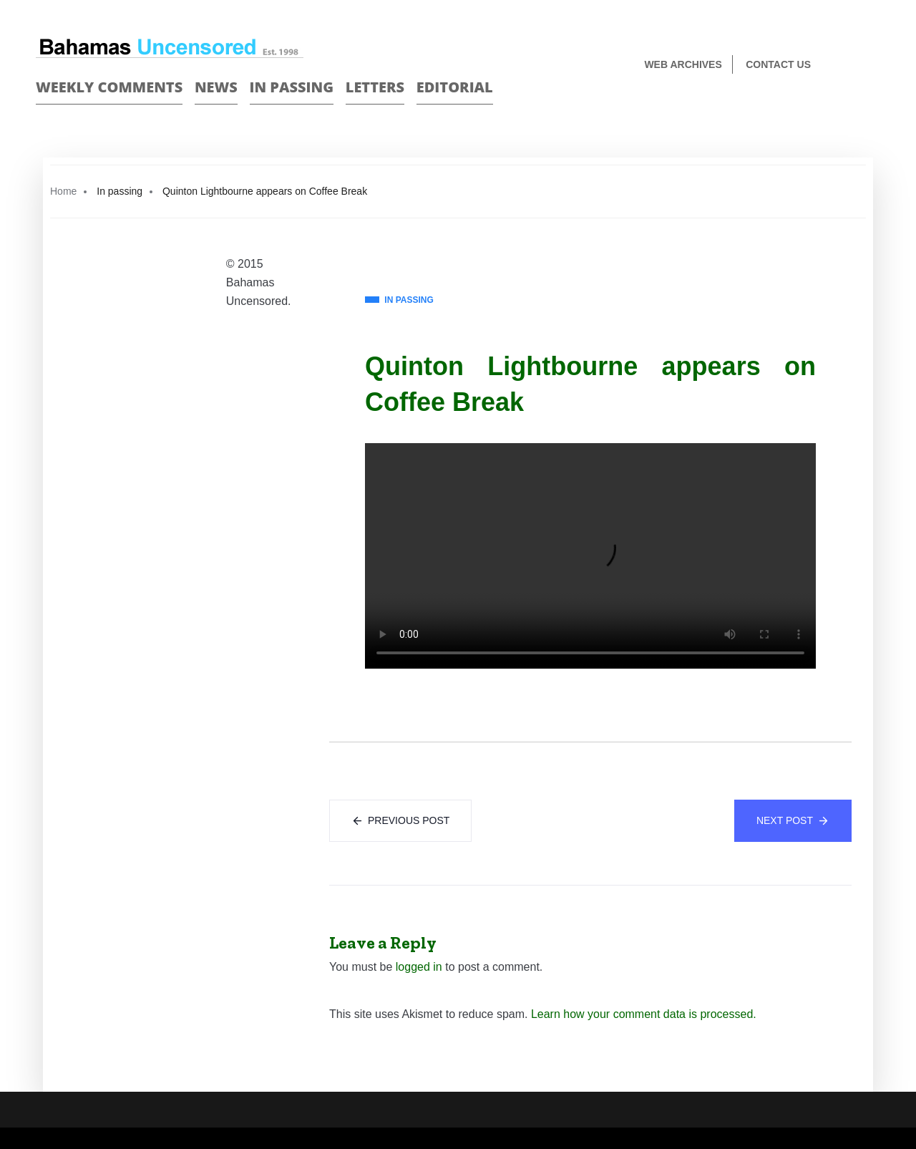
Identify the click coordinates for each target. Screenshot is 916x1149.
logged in (419, 967)
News (216, 87)
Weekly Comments (109, 87)
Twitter (874, 65)
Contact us (778, 64)
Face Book (849, 65)
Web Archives (682, 64)
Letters (375, 87)
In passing (292, 87)
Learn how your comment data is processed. (643, 1014)
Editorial (454, 87)
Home (63, 191)
